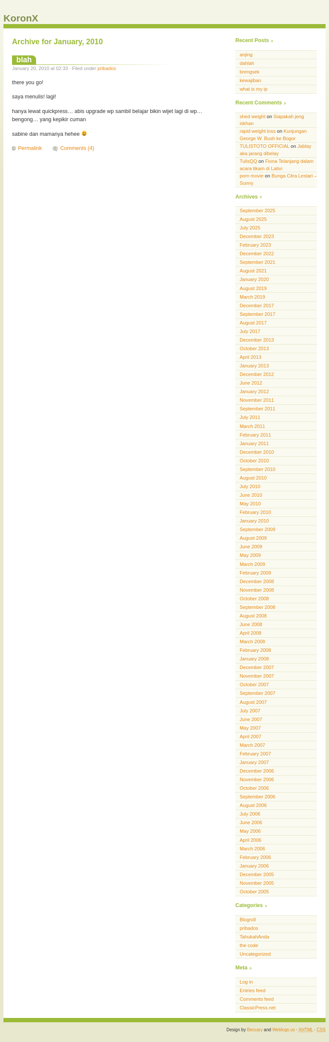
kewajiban (250, 80)
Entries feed (252, 990)
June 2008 (251, 624)
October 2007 (254, 684)
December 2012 (257, 374)
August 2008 (253, 615)
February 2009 (255, 572)
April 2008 (251, 633)
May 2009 (250, 555)
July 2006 (250, 813)
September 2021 (257, 262)
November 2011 (257, 400)
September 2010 (257, 469)
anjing (246, 54)
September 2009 (257, 529)
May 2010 (250, 503)
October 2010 (254, 460)
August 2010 (253, 477)
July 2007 (250, 710)
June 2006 (251, 822)
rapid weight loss (258, 131)
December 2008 (257, 581)
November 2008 (257, 590)
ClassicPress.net (258, 1007)
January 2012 (254, 391)
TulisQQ (248, 161)
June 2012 (251, 382)
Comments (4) (77, 148)
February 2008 (255, 650)
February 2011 (255, 434)
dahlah (247, 63)
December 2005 (257, 874)
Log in (246, 981)
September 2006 (257, 796)
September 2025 (257, 210)
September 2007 (257, 693)
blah (24, 59)
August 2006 (253, 805)
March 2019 (252, 296)
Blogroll (248, 919)
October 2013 (254, 348)
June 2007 (251, 719)
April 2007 (251, 736)
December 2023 (257, 236)
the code (249, 945)
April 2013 (251, 357)
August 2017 (253, 322)
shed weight (252, 116)
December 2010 (257, 452)
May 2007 (250, 727)
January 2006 (254, 865)
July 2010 (250, 486)
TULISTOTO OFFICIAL (264, 146)
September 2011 (257, 408)
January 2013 (254, 365)
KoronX (20, 18)
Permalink (30, 148)
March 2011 (252, 426)
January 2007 (254, 762)
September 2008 (257, 607)
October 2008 (254, 598)
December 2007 (257, 667)
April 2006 (251, 840)
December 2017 (257, 305)
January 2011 (254, 443)
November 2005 (257, 883)
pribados (106, 68)
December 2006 (257, 770)
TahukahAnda (254, 936)
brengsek (249, 71)
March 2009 (252, 564)
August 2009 (253, 538)
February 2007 (255, 753)
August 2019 (253, 288)
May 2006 (250, 831)
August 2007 (253, 702)
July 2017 (250, 331)
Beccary (254, 1029)
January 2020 (254, 279)
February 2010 (255, 512)
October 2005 (254, 891)
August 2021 (253, 270)
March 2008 (252, 641)
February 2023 (255, 245)
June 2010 (251, 495)
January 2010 (254, 520)
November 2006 (257, 779)
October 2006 (254, 788)
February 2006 (255, 857)
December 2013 (257, 339)
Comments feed (257, 999)
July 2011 (250, 417)
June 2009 (251, 546)
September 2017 (257, 314)
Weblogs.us (283, 1029)
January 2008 (254, 658)
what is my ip (254, 89)
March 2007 (252, 745)
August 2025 (253, 219)
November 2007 (257, 675)
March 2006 (252, 848)
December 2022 (257, 253)
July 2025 (250, 227)
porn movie (252, 175)
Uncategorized (255, 953)
